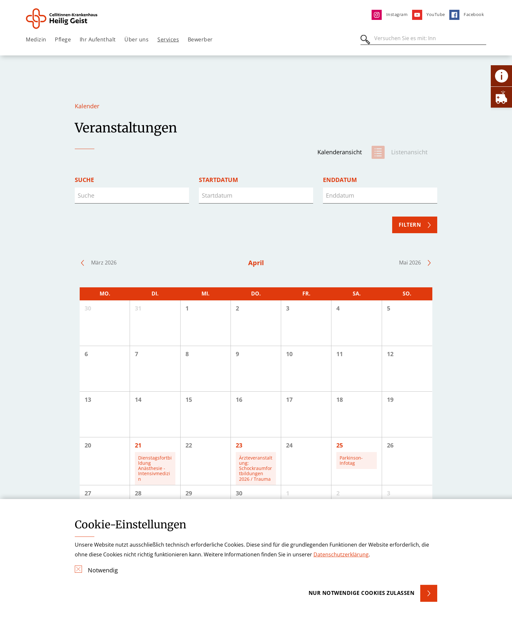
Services (168, 39)
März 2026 (104, 262)
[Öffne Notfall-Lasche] (501, 97)
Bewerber (200, 39)
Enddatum (340, 180)
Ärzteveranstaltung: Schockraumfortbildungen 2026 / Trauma (255, 468)
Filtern (410, 224)
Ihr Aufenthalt (98, 39)
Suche (84, 180)
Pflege (63, 39)
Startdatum (218, 180)
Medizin (36, 39)
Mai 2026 (410, 262)
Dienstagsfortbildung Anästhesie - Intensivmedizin (155, 468)
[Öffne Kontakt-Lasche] (501, 75)
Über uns (136, 39)
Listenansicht (409, 152)
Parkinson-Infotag (351, 460)
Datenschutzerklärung (341, 554)
